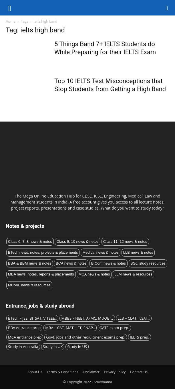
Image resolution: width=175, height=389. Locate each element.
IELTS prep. (139, 337)
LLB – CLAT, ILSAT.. (134, 318)
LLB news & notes (138, 252)
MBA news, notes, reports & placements (41, 274)
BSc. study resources (148, 263)
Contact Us (139, 372)
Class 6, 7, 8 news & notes (30, 241)
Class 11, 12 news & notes (125, 241)
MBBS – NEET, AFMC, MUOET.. (87, 318)
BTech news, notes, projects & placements (43, 252)
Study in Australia (23, 346)
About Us (34, 372)
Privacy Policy (115, 372)
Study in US (77, 346)
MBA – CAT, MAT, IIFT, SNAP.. (70, 327)
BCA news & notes (71, 263)
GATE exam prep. (114, 327)
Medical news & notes (100, 252)
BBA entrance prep (24, 327)
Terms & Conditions (62, 372)
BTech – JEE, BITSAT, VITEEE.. (32, 318)
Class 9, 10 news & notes (78, 241)
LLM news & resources (133, 274)
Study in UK (53, 346)
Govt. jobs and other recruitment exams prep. (85, 337)
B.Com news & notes (108, 263)
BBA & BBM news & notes (29, 263)
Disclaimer (91, 372)
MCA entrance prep (24, 337)
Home (10, 21)
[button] (167, 7)
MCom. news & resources (29, 285)
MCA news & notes (94, 274)
